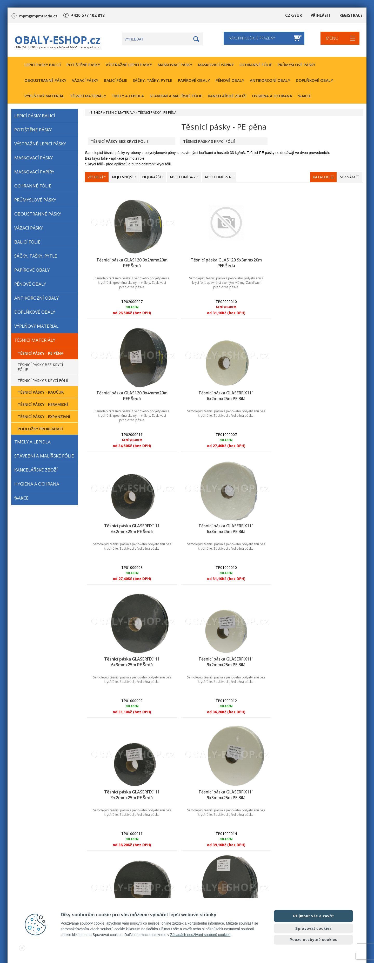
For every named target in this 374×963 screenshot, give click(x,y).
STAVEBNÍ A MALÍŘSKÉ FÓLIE (176, 95)
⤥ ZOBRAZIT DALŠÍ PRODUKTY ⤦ (224, 776)
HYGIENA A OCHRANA (272, 95)
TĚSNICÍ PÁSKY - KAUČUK (41, 392)
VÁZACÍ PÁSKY (85, 80)
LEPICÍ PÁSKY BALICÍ (42, 64)
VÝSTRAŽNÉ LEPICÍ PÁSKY (129, 64)
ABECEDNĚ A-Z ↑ (184, 176)
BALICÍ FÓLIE (115, 80)
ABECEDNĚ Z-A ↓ (219, 176)
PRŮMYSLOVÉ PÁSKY (296, 64)
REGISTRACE (351, 15)
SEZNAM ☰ (349, 176)
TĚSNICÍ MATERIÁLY (88, 95)
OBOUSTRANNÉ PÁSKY (45, 80)
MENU (331, 39)
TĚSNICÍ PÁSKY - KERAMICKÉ (43, 404)
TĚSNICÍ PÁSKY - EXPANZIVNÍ (44, 416)
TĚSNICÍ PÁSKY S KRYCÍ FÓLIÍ (43, 380)
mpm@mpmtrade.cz (38, 15)
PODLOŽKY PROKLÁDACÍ (40, 428)
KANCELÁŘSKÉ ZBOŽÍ (227, 95)
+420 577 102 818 (86, 15)
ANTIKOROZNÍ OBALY (270, 80)
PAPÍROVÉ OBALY (194, 80)
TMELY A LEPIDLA (128, 95)
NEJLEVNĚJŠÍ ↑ (124, 176)
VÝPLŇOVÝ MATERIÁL (44, 95)
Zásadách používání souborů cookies (200, 935)
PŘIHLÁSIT (322, 15)
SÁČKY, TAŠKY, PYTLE (152, 80)
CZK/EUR (296, 15)
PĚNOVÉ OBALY (230, 80)
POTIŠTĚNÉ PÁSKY (83, 64)
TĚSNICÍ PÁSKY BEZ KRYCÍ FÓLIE (40, 367)
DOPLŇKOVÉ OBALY (314, 80)
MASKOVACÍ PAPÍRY (216, 64)
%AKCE (304, 95)
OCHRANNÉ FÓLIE (255, 64)
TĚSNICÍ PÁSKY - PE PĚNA (40, 353)
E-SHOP (97, 112)
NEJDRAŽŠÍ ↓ (153, 176)
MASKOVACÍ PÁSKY (175, 64)
